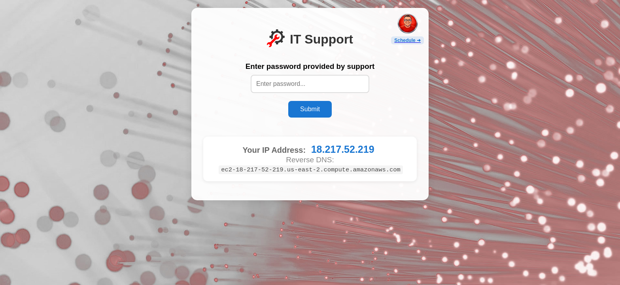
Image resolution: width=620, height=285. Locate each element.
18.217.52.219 (342, 149)
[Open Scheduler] (407, 28)
